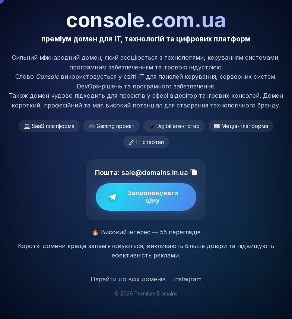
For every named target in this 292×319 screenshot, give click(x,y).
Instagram (187, 279)
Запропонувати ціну (143, 197)
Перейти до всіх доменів (128, 279)
